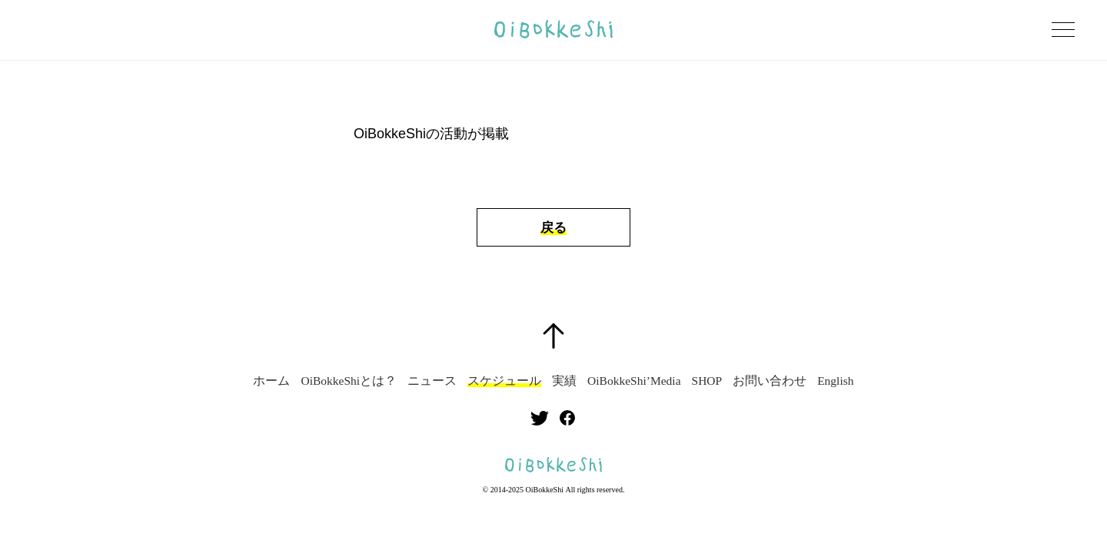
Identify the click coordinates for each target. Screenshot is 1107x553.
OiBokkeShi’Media (633, 381)
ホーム (271, 381)
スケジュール (504, 381)
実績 (564, 381)
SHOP (707, 381)
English (835, 381)
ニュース (432, 381)
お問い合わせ (769, 381)
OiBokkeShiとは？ (349, 381)
